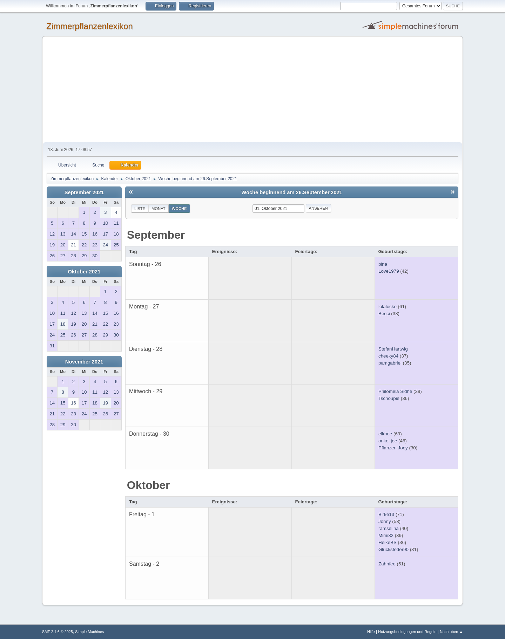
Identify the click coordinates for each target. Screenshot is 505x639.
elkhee (385, 433)
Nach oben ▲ (451, 632)
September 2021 (84, 192)
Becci (384, 313)
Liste (139, 208)
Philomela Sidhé (395, 391)
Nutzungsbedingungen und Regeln (407, 632)
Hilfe (371, 632)
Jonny (384, 521)
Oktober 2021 (84, 271)
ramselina (388, 528)
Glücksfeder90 (393, 549)
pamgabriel (390, 363)
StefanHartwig (393, 349)
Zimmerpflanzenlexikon (89, 26)
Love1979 (388, 271)
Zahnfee (387, 563)
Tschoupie (388, 398)
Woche (179, 208)
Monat (159, 208)
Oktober (148, 485)
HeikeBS (387, 542)
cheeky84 (388, 356)
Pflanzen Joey (393, 447)
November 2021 (84, 362)
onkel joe (387, 440)
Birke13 (386, 514)
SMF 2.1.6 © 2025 (57, 632)
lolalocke (387, 306)
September (156, 235)
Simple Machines (89, 632)
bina (382, 264)
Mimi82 (385, 535)
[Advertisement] (252, 90)
